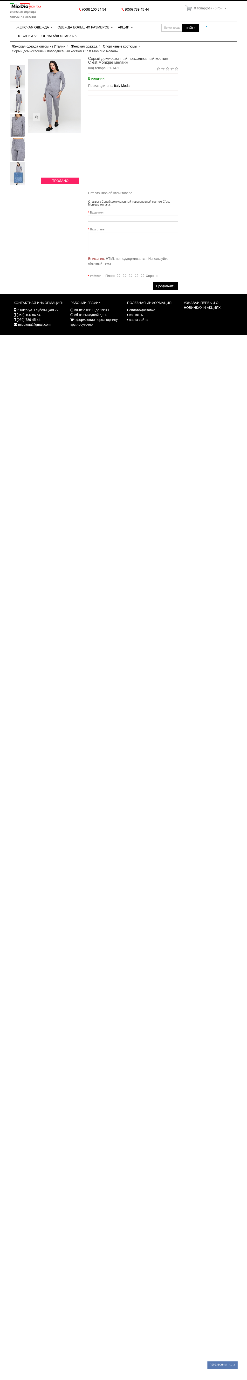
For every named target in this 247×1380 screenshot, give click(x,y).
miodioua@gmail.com (34, 324)
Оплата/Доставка (57, 36)
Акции (124, 27)
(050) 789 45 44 (137, 9)
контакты (136, 315)
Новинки (24, 36)
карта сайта (138, 320)
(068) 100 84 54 (94, 9)
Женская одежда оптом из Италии (38, 46)
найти (190, 28)
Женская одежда (32, 27)
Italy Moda (122, 86)
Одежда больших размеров (83, 27)
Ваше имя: (97, 212)
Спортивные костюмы (120, 46)
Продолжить (165, 286)
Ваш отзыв (97, 229)
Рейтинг (95, 276)
